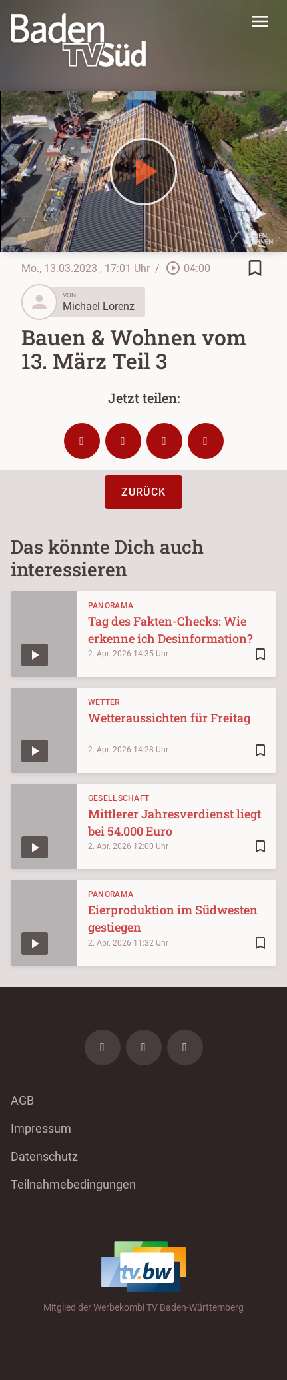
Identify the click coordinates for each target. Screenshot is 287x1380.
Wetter (104, 702)
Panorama (110, 606)
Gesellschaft (119, 798)
